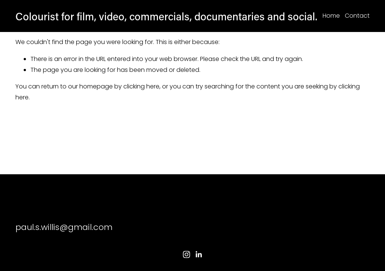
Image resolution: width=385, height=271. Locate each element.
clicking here (141, 86)
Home (331, 15)
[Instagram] (186, 254)
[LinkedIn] (198, 254)
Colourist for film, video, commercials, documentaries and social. (166, 16)
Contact (357, 15)
